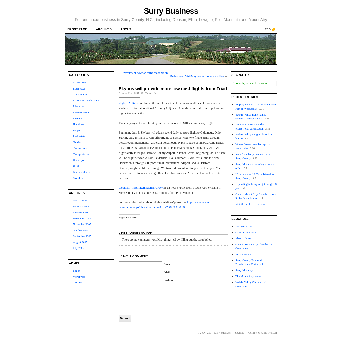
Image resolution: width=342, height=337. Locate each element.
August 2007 (80, 242)
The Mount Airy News (248, 276)
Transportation (81, 154)
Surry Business (171, 11)
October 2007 (80, 230)
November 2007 (82, 224)
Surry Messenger (245, 270)
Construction (80, 94)
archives (104, 29)
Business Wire (243, 226)
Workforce (79, 178)
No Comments (148, 93)
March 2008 (80, 200)
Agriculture (79, 82)
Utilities (77, 166)
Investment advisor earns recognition (145, 72)
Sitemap (239, 332)
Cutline (252, 332)
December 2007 (82, 218)
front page (77, 29)
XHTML (78, 282)
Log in (76, 270)
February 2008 (81, 206)
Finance (77, 118)
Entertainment (81, 112)
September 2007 (82, 236)
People (76, 130)
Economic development (86, 100)
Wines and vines (82, 172)
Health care (79, 124)
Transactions (80, 148)
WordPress (79, 276)
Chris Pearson (269, 332)
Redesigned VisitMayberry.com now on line (197, 76)
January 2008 (80, 212)
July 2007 (78, 248)
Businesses (79, 88)
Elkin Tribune (243, 238)
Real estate (79, 136)
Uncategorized (81, 160)
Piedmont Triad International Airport (141, 187)
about (125, 29)
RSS (267, 29)
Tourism (77, 142)
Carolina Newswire (246, 232)
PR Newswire (243, 254)
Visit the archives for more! (251, 204)
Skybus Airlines (128, 103)
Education (78, 106)
